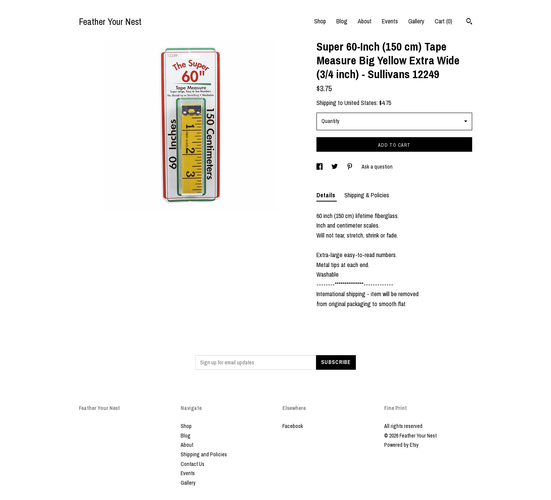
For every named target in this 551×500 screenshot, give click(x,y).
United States (360, 102)
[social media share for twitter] (335, 166)
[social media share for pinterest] (350, 166)
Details (326, 195)
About (365, 21)
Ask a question (377, 166)
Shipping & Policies (366, 195)
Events (390, 21)
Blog (341, 21)
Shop (320, 21)
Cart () (443, 21)
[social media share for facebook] (320, 166)
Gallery (416, 21)
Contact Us (192, 464)
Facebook (292, 426)
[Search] (469, 22)
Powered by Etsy (401, 444)
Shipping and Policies (204, 454)
